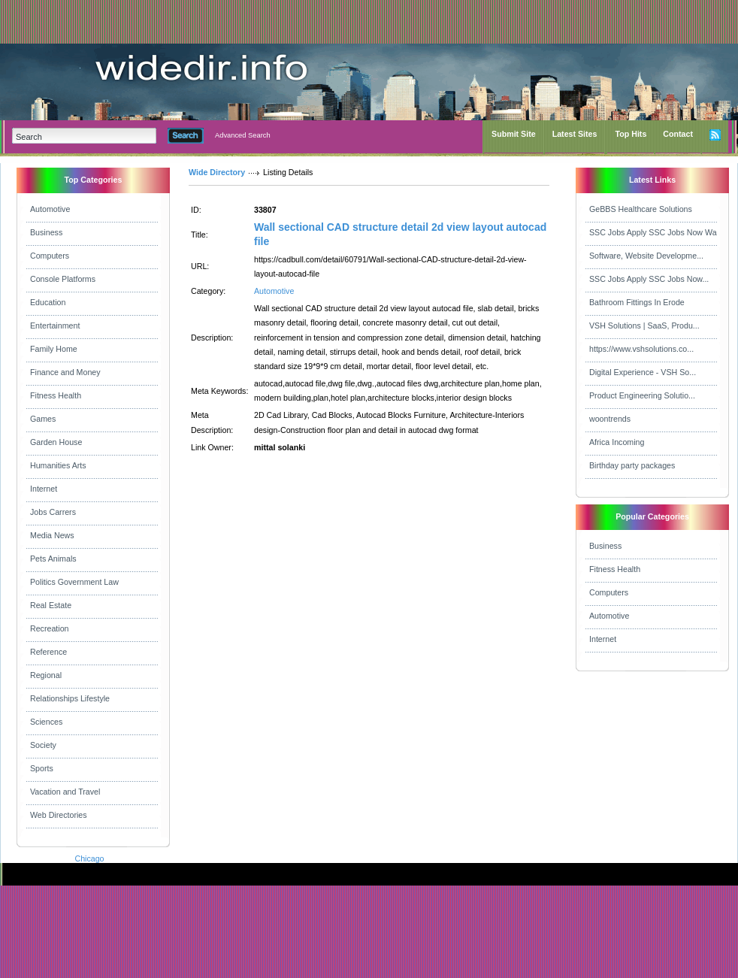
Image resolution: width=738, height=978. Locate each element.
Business (46, 232)
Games (43, 418)
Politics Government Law (74, 581)
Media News (52, 535)
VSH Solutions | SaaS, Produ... (644, 325)
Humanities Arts (58, 465)
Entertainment (55, 325)
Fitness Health (55, 395)
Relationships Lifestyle (70, 698)
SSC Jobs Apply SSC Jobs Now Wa (653, 232)
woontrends (610, 418)
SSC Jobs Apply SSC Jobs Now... (649, 278)
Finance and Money (65, 372)
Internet (43, 488)
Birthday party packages (632, 465)
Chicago (89, 858)
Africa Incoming (616, 442)
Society (43, 744)
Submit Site (513, 133)
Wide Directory (217, 172)
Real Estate (50, 605)
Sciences (46, 721)
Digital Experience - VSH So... (642, 372)
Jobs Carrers (53, 511)
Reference (48, 651)
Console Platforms (62, 278)
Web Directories (58, 814)
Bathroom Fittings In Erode (637, 302)
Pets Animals (53, 558)
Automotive (50, 208)
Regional (46, 675)
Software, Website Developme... (646, 255)
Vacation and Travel (65, 791)
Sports (41, 768)
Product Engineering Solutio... (642, 395)
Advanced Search (243, 135)
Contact (678, 133)
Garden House (56, 442)
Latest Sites (574, 133)
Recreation (49, 628)
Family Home (53, 348)
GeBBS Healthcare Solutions (640, 208)
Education (47, 302)
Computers (49, 255)
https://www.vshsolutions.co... (641, 348)
